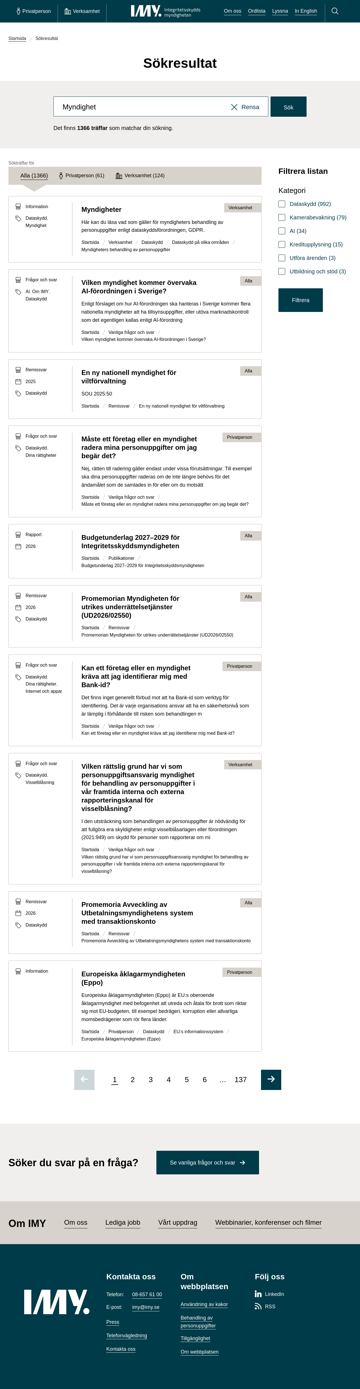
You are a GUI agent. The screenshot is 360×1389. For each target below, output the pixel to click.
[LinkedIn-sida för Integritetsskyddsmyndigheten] (269, 1294)
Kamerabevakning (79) (318, 217)
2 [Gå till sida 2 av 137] (133, 1079)
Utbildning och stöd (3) (318, 271)
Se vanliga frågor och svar (202, 1162)
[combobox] (160, 106)
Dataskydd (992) (310, 204)
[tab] (34, 176)
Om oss (232, 11)
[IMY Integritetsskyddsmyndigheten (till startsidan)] (165, 11)
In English (306, 11)
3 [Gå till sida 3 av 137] (151, 1079)
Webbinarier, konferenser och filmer (268, 1222)
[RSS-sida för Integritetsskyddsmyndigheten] (265, 1307)
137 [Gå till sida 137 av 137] (241, 1079)
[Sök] (336, 11)
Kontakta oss (121, 1349)
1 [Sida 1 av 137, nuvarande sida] (115, 1079)
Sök (288, 107)
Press (112, 1322)
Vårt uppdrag (177, 1222)
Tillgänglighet (195, 1338)
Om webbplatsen (200, 1352)
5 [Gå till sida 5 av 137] (187, 1079)
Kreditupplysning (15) (316, 244)
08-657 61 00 (147, 1294)
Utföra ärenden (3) (313, 258)
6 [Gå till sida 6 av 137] (205, 1079)
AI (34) (298, 231)
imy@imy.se (145, 1307)
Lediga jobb (122, 1222)
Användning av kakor (204, 1304)
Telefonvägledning (126, 1335)
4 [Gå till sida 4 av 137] (169, 1079)
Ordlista (257, 11)
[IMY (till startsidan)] (56, 1302)
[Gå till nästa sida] (271, 1080)
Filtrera (300, 300)
